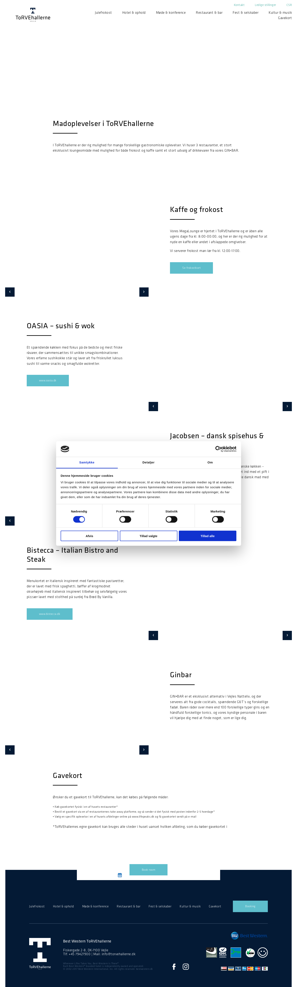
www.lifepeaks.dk (143, 816)
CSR (289, 5)
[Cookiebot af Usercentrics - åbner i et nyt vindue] (218, 449)
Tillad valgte (148, 536)
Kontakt (239, 5)
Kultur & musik (280, 12)
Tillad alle (208, 536)
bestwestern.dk (144, 969)
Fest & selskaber (245, 12)
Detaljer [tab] (148, 462)
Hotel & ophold (134, 12)
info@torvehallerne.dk (119, 954)
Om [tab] (210, 462)
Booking (250, 906)
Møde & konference (171, 12)
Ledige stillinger (265, 5)
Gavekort (285, 18)
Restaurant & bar (209, 12)
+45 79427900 (79, 954)
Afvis (89, 536)
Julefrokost (103, 12)
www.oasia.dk (48, 380)
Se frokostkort (191, 268)
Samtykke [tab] (86, 462)
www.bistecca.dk (49, 614)
